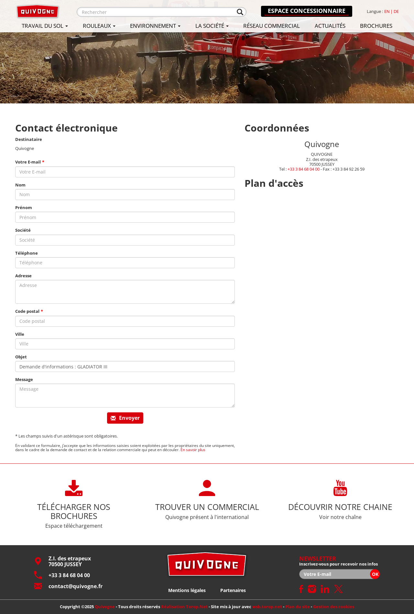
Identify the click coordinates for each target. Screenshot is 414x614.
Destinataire (28, 139)
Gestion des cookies (333, 606)
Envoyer (125, 418)
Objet (21, 357)
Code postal (27, 311)
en (387, 11)
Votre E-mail (28, 162)
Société (23, 230)
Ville (19, 334)
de (396, 11)
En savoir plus (192, 449)
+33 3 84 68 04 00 (304, 169)
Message (24, 379)
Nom (20, 185)
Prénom (23, 207)
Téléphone (26, 253)
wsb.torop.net (267, 606)
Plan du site (297, 606)
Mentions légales (187, 590)
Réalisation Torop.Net (184, 606)
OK (375, 574)
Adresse (23, 275)
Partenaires (233, 590)
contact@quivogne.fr (68, 586)
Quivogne (105, 606)
